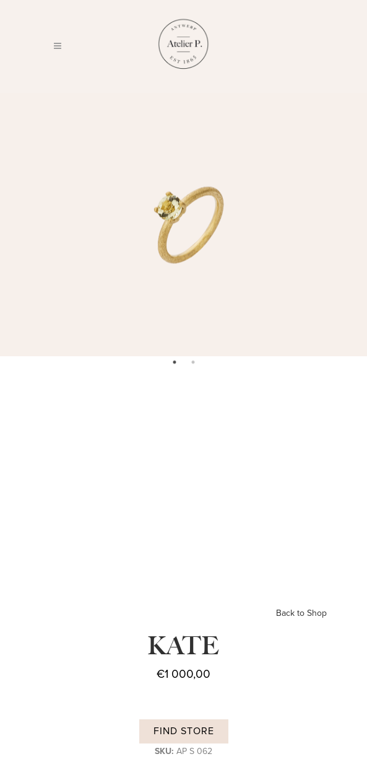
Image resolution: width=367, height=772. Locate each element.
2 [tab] (193, 362)
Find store (183, 731)
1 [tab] (174, 362)
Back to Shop (301, 613)
